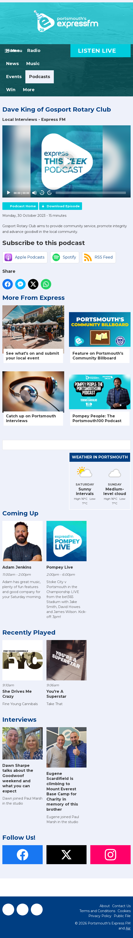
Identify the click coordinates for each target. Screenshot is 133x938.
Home (13, 50)
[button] (66, 161)
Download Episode (63, 206)
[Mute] (34, 192)
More (29, 89)
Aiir (128, 928)
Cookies (124, 911)
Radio (33, 50)
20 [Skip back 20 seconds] (42, 193)
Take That (54, 704)
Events (14, 76)
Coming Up (20, 513)
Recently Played (28, 632)
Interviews (19, 719)
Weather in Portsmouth (100, 457)
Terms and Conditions (97, 911)
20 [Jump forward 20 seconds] (50, 193)
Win (10, 89)
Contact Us (121, 906)
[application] (66, 161)
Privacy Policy (99, 916)
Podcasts (39, 76)
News (12, 63)
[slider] (91, 193)
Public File (122, 916)
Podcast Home (23, 206)
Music (33, 63)
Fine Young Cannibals (20, 704)
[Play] (8, 192)
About (105, 906)
